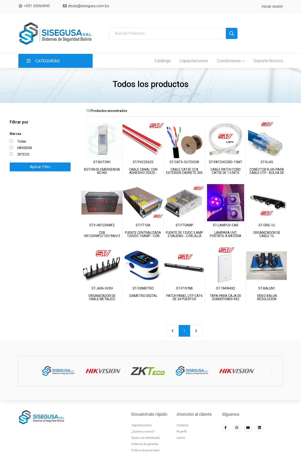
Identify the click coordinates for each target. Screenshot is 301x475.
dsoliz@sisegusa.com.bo (88, 6)
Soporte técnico (268, 60)
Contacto (182, 425)
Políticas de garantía (144, 444)
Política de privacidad (145, 450)
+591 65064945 (34, 6)
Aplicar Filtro (40, 167)
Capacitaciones (194, 60)
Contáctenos (231, 60)
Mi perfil (182, 431)
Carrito (181, 437)
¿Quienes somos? (143, 431)
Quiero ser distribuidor (145, 437)
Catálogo (163, 60)
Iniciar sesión (272, 6)
